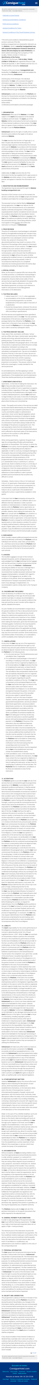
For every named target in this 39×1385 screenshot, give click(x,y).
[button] (36, 3)
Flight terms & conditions (11, 24)
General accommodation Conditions (14, 19)
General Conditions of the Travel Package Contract (19, 32)
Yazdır (33, 1353)
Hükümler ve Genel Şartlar (11, 15)
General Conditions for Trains (12, 28)
